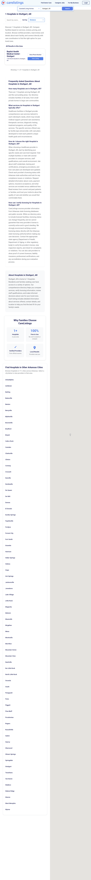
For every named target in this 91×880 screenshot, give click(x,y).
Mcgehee (8, 625)
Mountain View (10, 656)
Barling (7, 392)
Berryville (8, 410)
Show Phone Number (35, 54)
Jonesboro (9, 588)
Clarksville (8, 453)
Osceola (8, 680)
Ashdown (8, 386)
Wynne (7, 809)
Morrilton (8, 644)
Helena (7, 564)
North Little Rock (11, 674)
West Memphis (10, 803)
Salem (7, 736)
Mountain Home (10, 650)
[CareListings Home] (16, 3)
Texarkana (8, 773)
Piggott (7, 705)
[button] (70, 435)
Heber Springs (10, 558)
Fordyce (8, 527)
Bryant (7, 435)
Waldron (8, 785)
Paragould (8, 693)
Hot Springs (9, 576)
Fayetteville (9, 521)
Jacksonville (9, 582)
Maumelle (8, 619)
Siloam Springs (10, 754)
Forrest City (9, 533)
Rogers (7, 723)
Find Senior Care (46, 3)
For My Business (73, 3)
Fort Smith (9, 539)
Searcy (7, 742)
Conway (8, 466)
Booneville (8, 423)
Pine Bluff (8, 711)
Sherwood (8, 748)
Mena (7, 631)
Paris (7, 699)
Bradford (8, 429)
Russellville (9, 730)
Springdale (9, 760)
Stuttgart (8, 766)
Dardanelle (9, 484)
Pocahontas (9, 717)
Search (67, 8)
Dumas (7, 502)
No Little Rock (10, 668)
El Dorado (8, 509)
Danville (8, 478)
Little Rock (9, 601)
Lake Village (9, 594)
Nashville (8, 662)
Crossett (8, 472)
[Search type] (29, 8)
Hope (7, 570)
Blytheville (8, 416)
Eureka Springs (10, 515)
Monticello (9, 637)
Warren (7, 797)
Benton (7, 404)
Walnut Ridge (9, 791)
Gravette (8, 545)
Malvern (8, 613)
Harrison (8, 552)
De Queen (8, 490)
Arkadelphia (9, 380)
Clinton (7, 459)
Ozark (7, 687)
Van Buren (8, 779)
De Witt (7, 496)
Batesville (8, 398)
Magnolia (8, 607)
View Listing (35, 58)
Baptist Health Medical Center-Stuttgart (13, 53)
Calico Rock (9, 441)
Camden (8, 447)
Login (86, 3)
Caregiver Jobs (60, 3)
